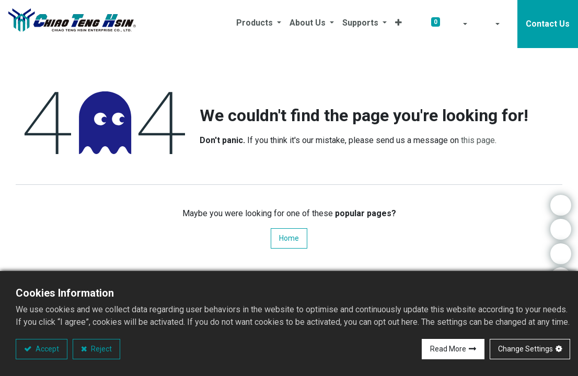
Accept (46, 349)
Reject (100, 349)
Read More (448, 349)
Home (289, 238)
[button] (398, 24)
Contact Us (548, 24)
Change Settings (525, 349)
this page (478, 140)
